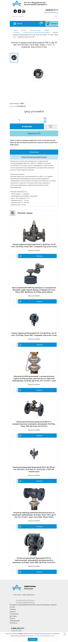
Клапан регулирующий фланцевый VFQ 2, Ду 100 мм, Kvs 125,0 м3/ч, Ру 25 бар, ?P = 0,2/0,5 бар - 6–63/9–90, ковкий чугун (34, 463)
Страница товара (35, 30)
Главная (15, 30)
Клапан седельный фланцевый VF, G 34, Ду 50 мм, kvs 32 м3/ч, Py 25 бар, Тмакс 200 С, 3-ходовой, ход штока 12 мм (34, 328)
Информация (15, 614)
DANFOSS (17, 32)
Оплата (12, 612)
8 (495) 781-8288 (16, 624)
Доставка (13, 610)
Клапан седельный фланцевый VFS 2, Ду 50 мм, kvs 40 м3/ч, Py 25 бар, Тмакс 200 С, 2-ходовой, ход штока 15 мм (34, 239)
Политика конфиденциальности (25, 596)
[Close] (64, 634)
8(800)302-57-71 (51, 10)
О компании (14, 608)
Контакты (13, 617)
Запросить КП (39, 127)
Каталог (23, 30)
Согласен (33, 639)
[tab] (34, 145)
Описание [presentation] (34, 146)
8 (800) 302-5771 (17, 622)
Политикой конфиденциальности (44, 636)
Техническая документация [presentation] (34, 151)
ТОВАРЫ (46, 30)
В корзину (41, 120)
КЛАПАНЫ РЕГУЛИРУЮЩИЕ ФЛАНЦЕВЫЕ (36, 32)
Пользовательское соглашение (25, 594)
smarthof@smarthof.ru (51, 12)
